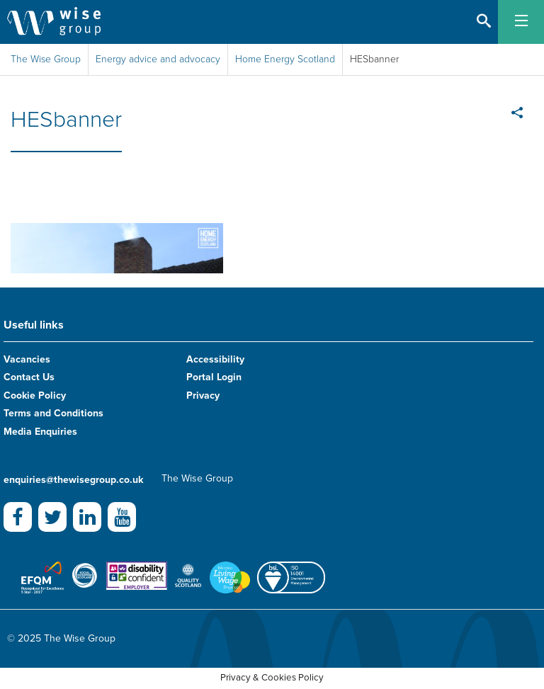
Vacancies (27, 359)
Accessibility (215, 359)
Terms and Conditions (53, 413)
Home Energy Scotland (285, 59)
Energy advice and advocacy (158, 59)
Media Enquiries (40, 432)
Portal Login (214, 377)
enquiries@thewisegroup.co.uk (73, 480)
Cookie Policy (35, 395)
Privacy (203, 395)
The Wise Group (46, 59)
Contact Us (29, 377)
